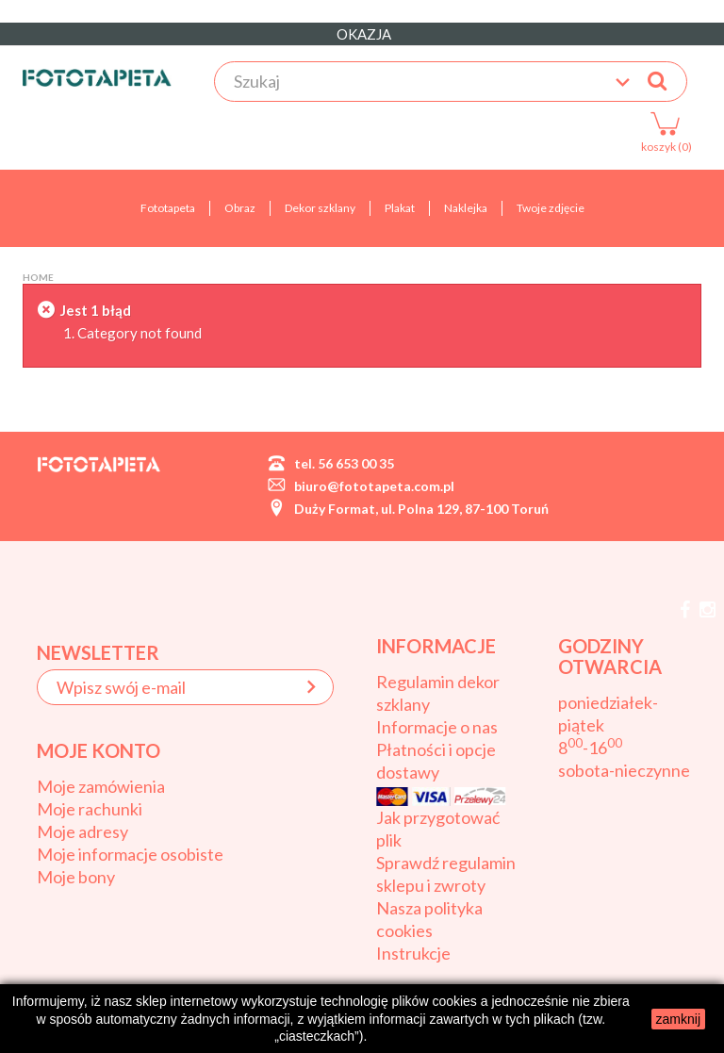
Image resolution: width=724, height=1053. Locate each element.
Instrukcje (413, 953)
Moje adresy (82, 831)
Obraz (239, 208)
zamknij (678, 1019)
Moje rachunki (89, 808)
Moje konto (98, 750)
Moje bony (76, 876)
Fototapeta (167, 208)
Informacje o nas (437, 726)
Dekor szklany (320, 208)
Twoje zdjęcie (550, 208)
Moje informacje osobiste (130, 854)
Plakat (400, 208)
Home (38, 277)
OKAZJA (362, 33)
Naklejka (465, 208)
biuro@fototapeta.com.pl (374, 486)
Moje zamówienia (101, 786)
